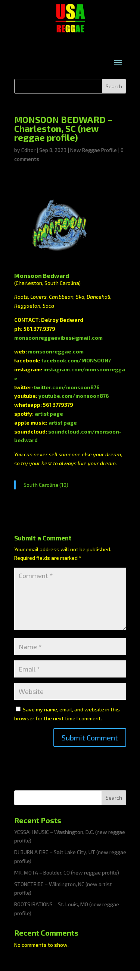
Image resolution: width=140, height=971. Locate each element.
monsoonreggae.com (56, 351)
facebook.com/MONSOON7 (76, 360)
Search (114, 797)
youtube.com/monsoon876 (73, 396)
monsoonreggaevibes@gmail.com (58, 337)
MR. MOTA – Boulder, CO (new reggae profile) (66, 872)
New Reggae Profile (93, 150)
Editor (28, 150)
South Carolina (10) (46, 485)
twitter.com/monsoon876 (67, 387)
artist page (49, 413)
